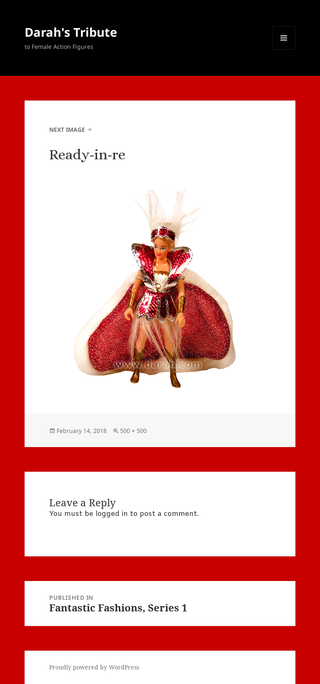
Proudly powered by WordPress (94, 667)
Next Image (67, 129)
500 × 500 (133, 431)
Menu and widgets (283, 49)
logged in (111, 514)
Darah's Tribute (71, 32)
